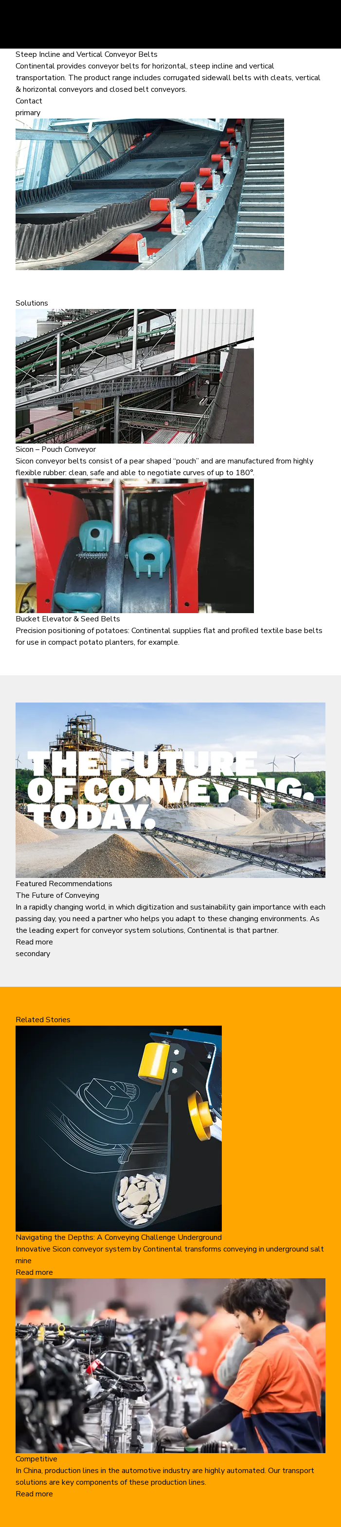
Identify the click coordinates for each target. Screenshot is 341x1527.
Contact (29, 101)
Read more (34, 942)
